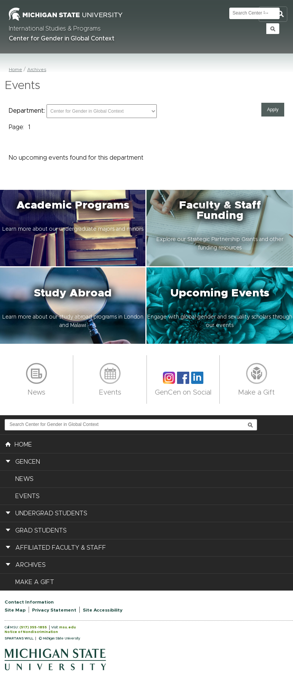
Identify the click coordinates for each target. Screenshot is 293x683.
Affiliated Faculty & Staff (60, 548)
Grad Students (41, 531)
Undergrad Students (51, 513)
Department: (27, 111)
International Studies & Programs (55, 29)
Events (110, 392)
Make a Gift (256, 392)
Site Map (15, 610)
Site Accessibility (102, 610)
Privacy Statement (54, 610)
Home (15, 69)
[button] (73, 228)
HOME (18, 444)
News (36, 392)
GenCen (27, 462)
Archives (36, 69)
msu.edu (67, 627)
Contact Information (29, 602)
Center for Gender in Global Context (61, 39)
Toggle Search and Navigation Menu (273, 14)
